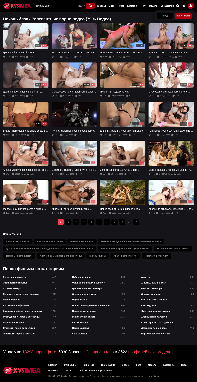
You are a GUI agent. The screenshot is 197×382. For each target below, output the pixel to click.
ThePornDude (108, 365)
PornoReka (88, 365)
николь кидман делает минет (173, 248)
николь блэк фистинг (82, 241)
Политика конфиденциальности (95, 370)
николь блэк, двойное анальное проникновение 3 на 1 (131, 241)
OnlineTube (70, 365)
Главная (101, 6)
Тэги (143, 6)
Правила (53, 370)
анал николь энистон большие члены (61, 256)
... (128, 222)
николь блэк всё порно (50, 241)
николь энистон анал (156, 256)
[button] (90, 6)
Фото (121, 6)
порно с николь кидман (19, 256)
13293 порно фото (39, 352)
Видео (112, 6)
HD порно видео (99, 352)
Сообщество (167, 6)
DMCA (67, 370)
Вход (184, 365)
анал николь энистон (125, 256)
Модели (153, 6)
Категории (132, 6)
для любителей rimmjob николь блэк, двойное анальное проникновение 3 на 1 (49, 248)
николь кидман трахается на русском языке (125, 248)
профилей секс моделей (150, 352)
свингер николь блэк (17, 241)
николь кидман (97, 256)
